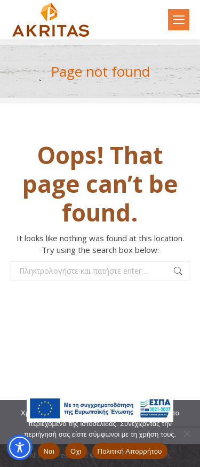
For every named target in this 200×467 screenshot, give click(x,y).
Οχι (76, 451)
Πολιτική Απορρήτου (130, 451)
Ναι (48, 451)
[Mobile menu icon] (178, 19)
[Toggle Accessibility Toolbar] (19, 447)
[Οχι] (186, 433)
